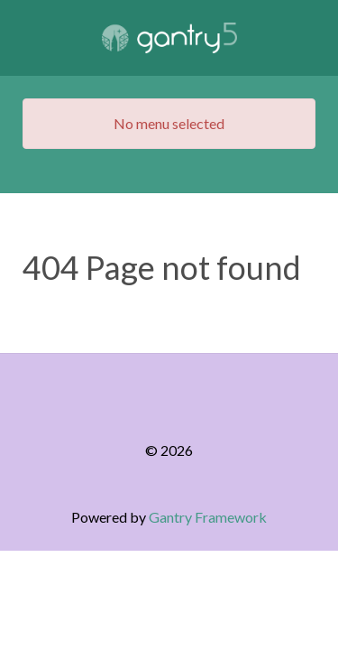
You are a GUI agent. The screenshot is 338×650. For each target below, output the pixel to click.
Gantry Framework (208, 516)
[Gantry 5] (169, 38)
